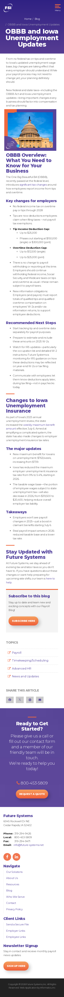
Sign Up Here (16, 965)
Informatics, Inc (47, 987)
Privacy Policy (14, 909)
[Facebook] (10, 699)
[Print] (30, 699)
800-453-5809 (32, 783)
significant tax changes (33, 184)
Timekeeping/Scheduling (30, 660)
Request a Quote (32, 794)
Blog (37, 18)
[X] (19, 699)
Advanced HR (21, 668)
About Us (12, 878)
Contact (11, 903)
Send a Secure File (17, 924)
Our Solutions (14, 872)
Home (28, 18)
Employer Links (15, 930)
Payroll (17, 652)
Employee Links (16, 936)
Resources (12, 884)
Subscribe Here (23, 620)
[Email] (40, 699)
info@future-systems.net (29, 845)
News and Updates (25, 676)
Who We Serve (15, 896)
